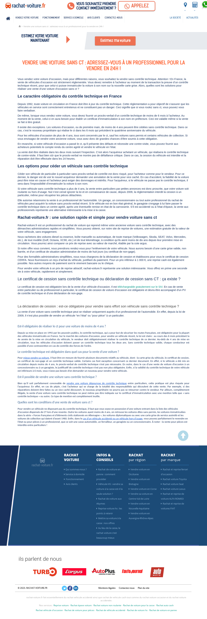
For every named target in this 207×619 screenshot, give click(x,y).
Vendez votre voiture (27, 18)
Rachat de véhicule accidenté (110, 610)
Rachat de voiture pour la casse (139, 605)
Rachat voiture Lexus (173, 489)
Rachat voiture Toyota (174, 479)
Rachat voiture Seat (172, 484)
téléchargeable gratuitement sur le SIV (140, 286)
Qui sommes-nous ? (75, 469)
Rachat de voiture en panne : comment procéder (108, 474)
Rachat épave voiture (81, 605)
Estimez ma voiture (115, 41)
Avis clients (93, 18)
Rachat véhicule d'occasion (49, 610)
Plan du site (143, 588)
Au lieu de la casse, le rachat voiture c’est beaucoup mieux (108, 532)
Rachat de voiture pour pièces (79, 610)
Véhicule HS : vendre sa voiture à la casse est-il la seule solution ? (109, 488)
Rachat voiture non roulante (107, 605)
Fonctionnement (51, 18)
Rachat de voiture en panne (163, 610)
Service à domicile (74, 18)
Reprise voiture (61, 605)
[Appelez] (136, 6)
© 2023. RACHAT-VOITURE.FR (32, 588)
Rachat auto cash (165, 605)
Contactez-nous (113, 18)
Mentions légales (107, 588)
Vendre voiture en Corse (143, 489)
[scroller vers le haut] (183, 440)
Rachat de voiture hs (137, 610)
